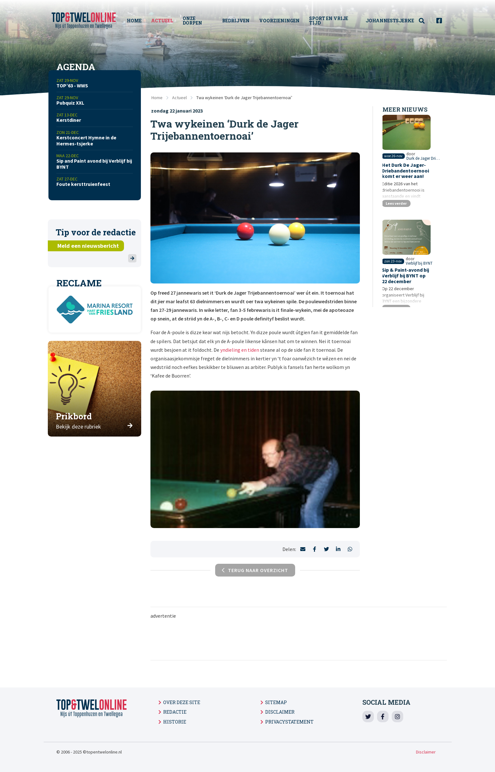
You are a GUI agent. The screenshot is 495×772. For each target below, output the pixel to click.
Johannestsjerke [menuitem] (390, 21)
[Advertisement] (298, 639)
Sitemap (276, 702)
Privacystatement (289, 722)
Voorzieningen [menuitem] (281, 21)
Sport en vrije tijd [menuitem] (330, 20)
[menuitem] (425, 21)
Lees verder (397, 215)
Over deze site (181, 702)
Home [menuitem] (137, 21)
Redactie (174, 712)
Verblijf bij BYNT (429, 283)
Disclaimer (280, 712)
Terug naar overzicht (255, 570)
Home (157, 97)
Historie (174, 722)
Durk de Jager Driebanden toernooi (424, 170)
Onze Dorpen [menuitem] (195, 20)
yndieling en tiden (239, 350)
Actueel (179, 97)
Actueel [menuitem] (165, 21)
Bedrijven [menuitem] (237, 21)
